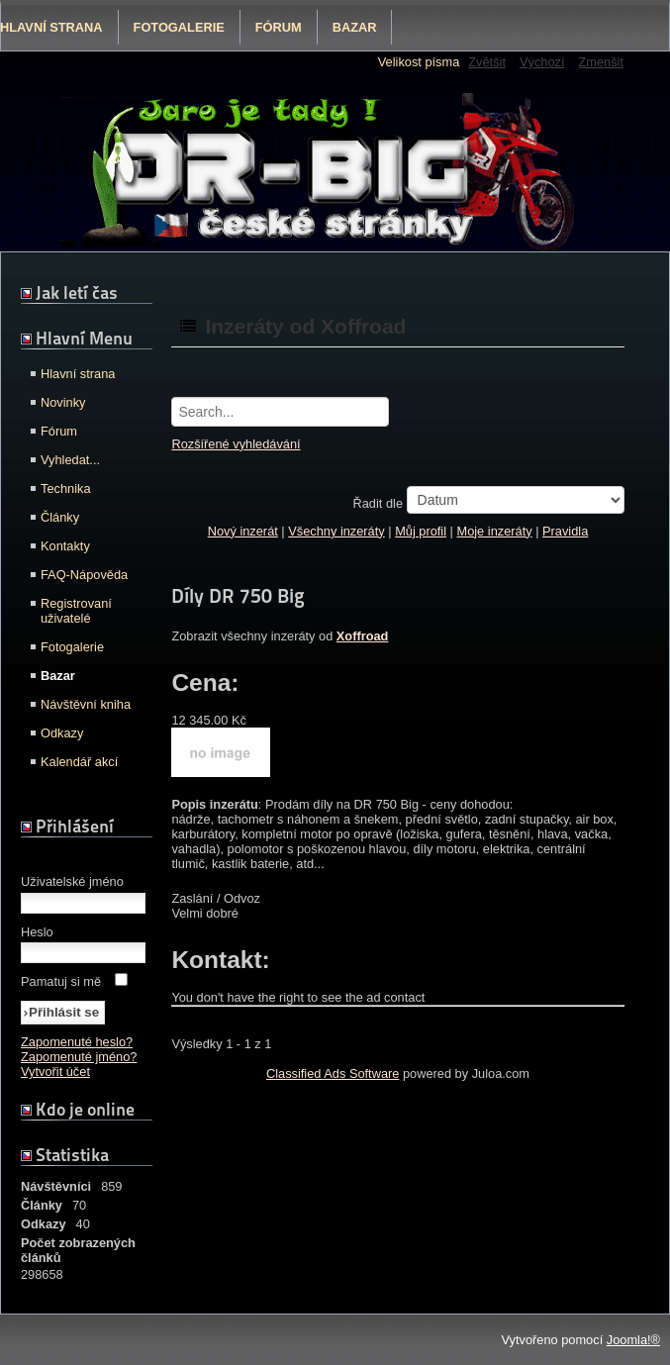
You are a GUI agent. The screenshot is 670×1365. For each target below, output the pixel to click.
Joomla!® (633, 1339)
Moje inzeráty (494, 531)
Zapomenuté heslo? (77, 1041)
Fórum (278, 27)
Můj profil (420, 531)
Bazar (355, 27)
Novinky (63, 402)
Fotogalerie (179, 27)
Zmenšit (600, 61)
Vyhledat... (70, 459)
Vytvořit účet (55, 1071)
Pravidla (565, 531)
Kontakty (65, 545)
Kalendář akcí (79, 761)
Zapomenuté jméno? (79, 1056)
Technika (66, 488)
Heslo (37, 932)
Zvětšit (487, 61)
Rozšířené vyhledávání (235, 444)
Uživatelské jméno (72, 881)
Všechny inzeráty (336, 531)
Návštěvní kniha (86, 704)
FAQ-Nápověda (84, 574)
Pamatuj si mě (61, 981)
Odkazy (62, 733)
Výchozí (542, 61)
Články (60, 517)
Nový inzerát (243, 531)
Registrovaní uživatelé (76, 611)
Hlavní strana (78, 373)
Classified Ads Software (332, 1073)
